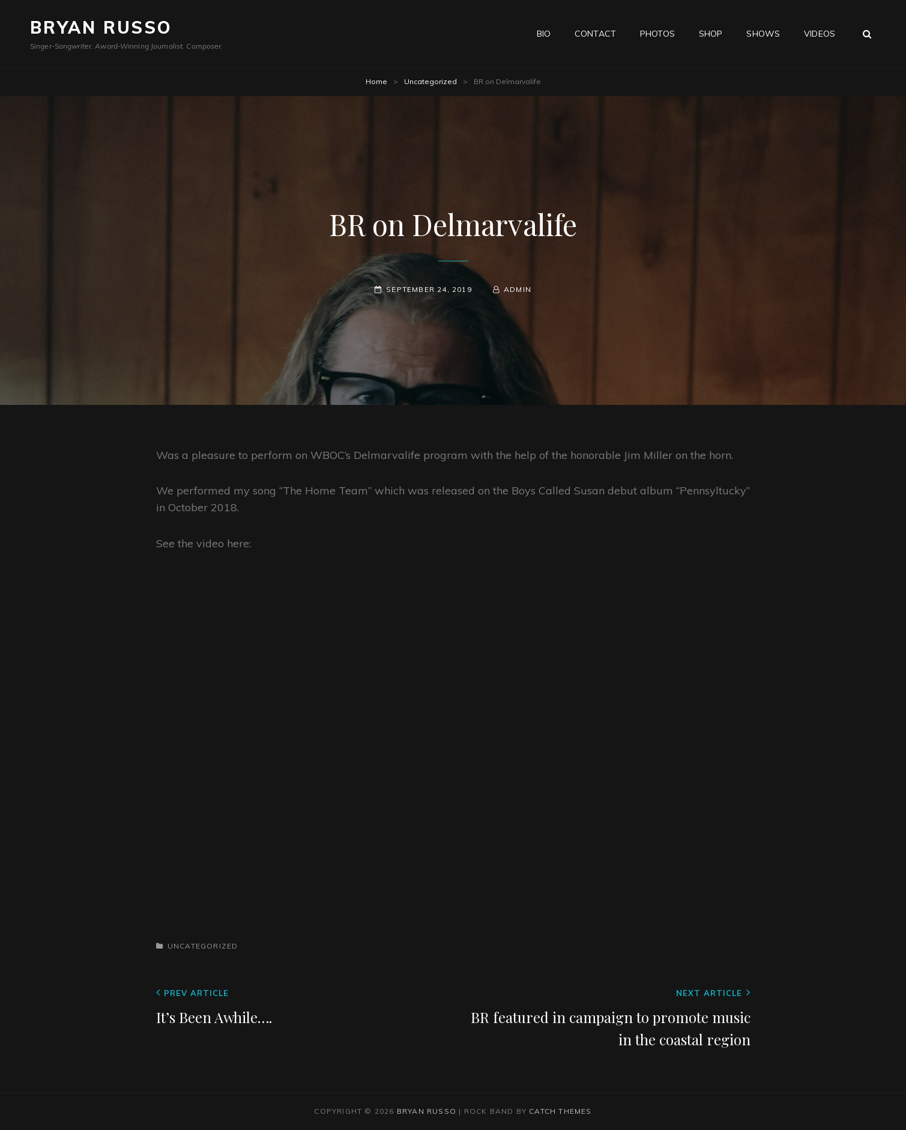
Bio (544, 33)
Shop (711, 33)
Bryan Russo (101, 27)
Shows (763, 33)
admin (517, 289)
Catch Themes (560, 1111)
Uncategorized (430, 81)
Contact (595, 33)
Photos (657, 33)
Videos (819, 33)
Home (376, 81)
